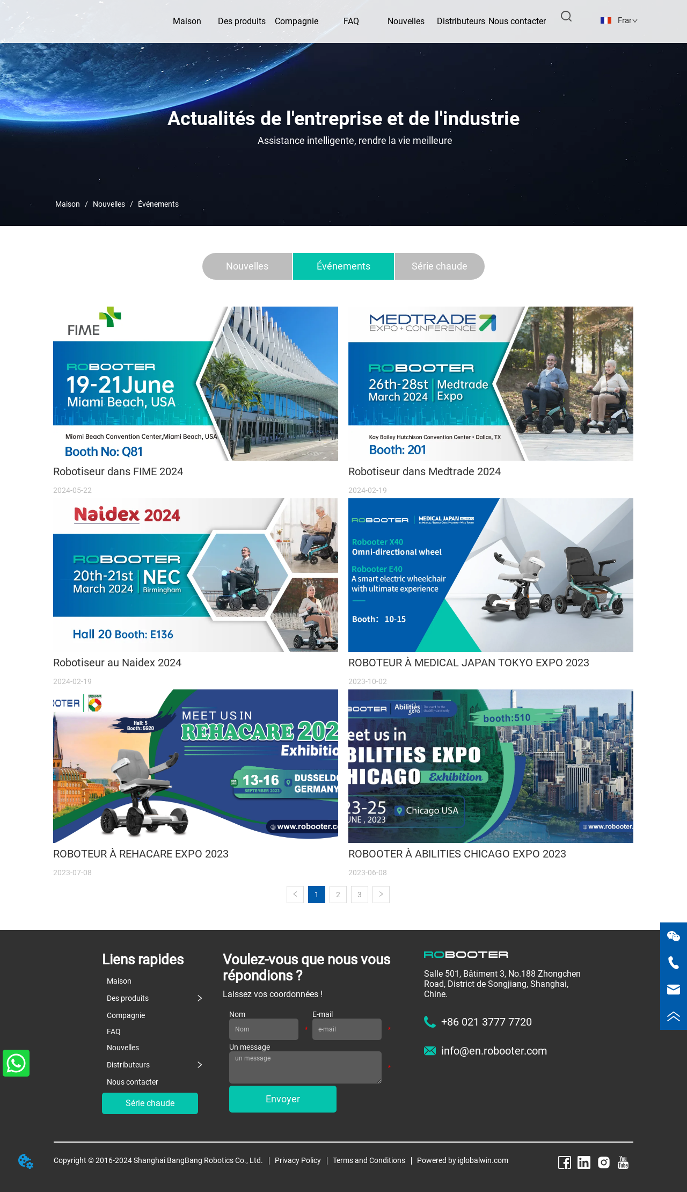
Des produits (242, 21)
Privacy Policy (298, 1160)
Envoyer (283, 1098)
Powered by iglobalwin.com (462, 1160)
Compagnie (296, 21)
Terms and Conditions (369, 1160)
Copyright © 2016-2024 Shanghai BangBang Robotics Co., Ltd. (158, 1160)
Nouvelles (406, 21)
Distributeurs (461, 21)
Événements (157, 204)
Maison (68, 204)
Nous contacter (517, 21)
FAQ (351, 21)
